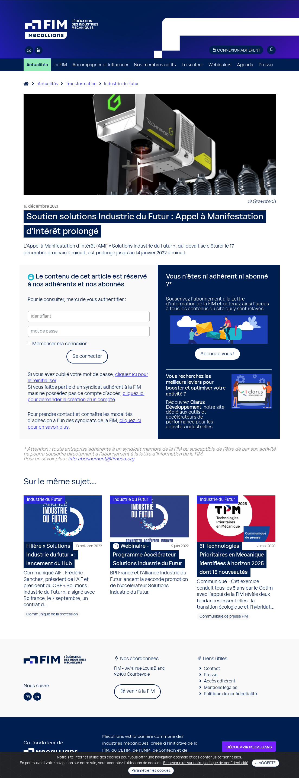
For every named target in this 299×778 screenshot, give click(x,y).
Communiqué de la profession (52, 615)
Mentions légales (220, 688)
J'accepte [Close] (265, 763)
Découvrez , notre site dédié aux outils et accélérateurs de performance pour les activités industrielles (197, 401)
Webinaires (220, 64)
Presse (266, 64)
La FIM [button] (60, 64)
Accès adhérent (219, 682)
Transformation (81, 84)
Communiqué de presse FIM (224, 617)
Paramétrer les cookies (151, 771)
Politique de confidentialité (230, 694)
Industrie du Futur (121, 84)
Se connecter (87, 356)
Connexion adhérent (236, 50)
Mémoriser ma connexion (58, 343)
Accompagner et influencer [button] (100, 64)
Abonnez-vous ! (217, 354)
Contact (212, 669)
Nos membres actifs (155, 64)
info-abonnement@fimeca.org (101, 459)
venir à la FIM (137, 692)
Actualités (37, 64)
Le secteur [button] (192, 64)
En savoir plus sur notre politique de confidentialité (205, 763)
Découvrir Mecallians (249, 748)
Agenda (245, 64)
